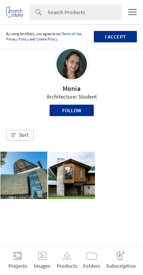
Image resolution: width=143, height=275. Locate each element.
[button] (20, 135)
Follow (71, 110)
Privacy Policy (17, 39)
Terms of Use (71, 33)
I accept (115, 36)
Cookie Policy (47, 39)
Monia (71, 88)
